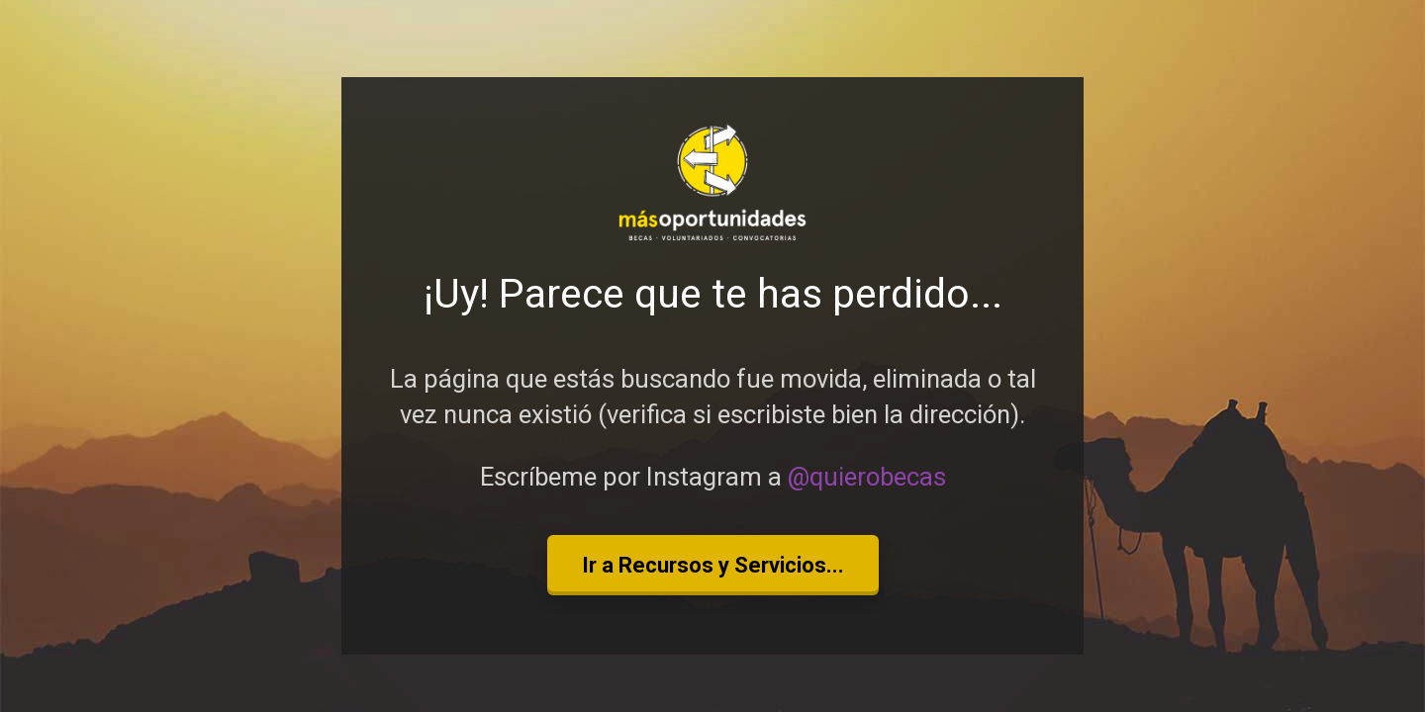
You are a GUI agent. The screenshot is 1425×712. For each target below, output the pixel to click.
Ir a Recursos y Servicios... (713, 565)
